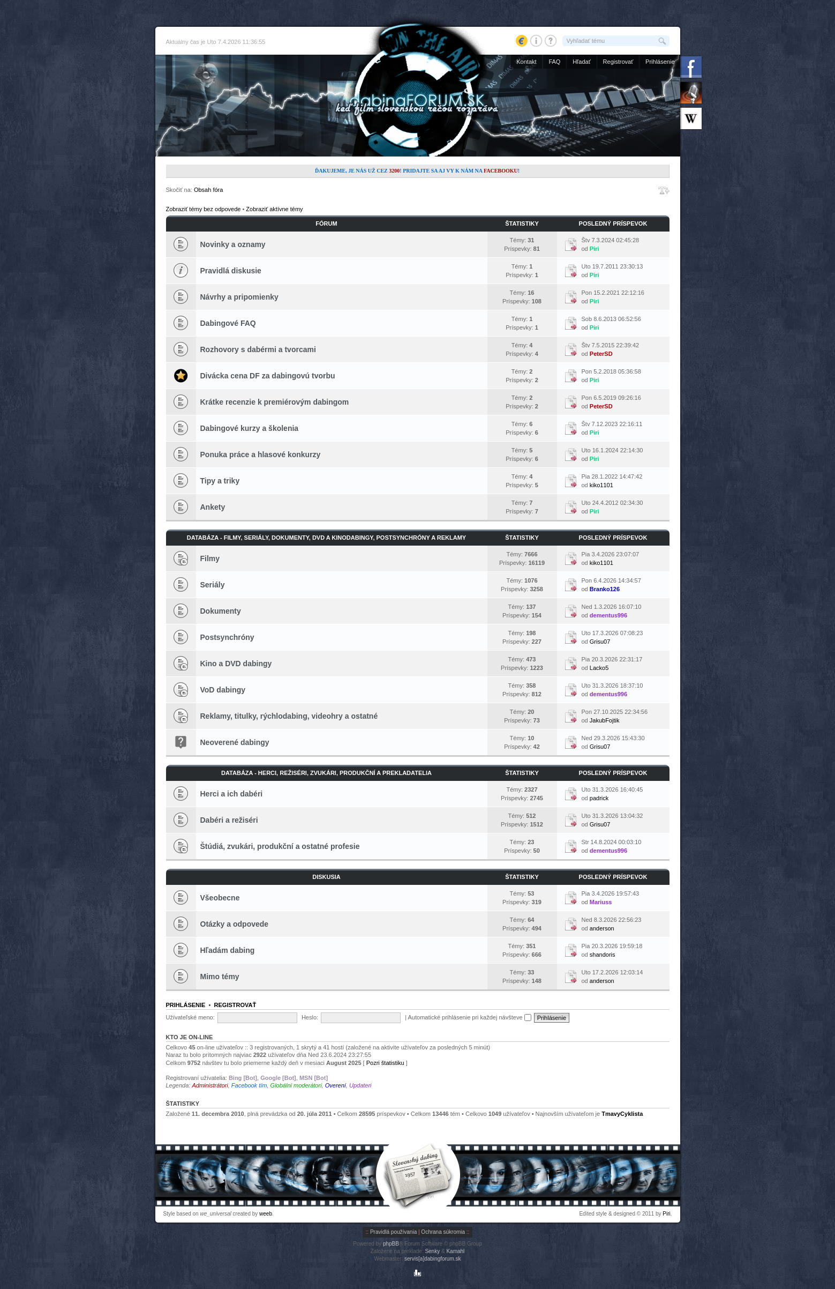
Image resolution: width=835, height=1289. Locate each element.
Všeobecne (220, 897)
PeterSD (601, 354)
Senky (432, 1251)
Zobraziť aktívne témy (274, 209)
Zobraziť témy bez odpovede (203, 209)
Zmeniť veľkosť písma (663, 190)
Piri (594, 248)
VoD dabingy (223, 690)
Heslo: (310, 1017)
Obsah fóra (208, 190)
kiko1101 (601, 485)
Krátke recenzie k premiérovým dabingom (274, 402)
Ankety (212, 507)
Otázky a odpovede (234, 924)
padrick (599, 798)
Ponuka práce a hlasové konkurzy (260, 454)
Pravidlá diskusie (230, 270)
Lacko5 (599, 668)
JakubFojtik (605, 720)
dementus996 (608, 615)
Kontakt (526, 61)
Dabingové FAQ (228, 323)
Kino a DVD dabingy (236, 663)
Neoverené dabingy (234, 742)
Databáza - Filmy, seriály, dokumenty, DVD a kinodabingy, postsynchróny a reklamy (326, 537)
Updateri (360, 1085)
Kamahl (455, 1251)
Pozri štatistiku (385, 1063)
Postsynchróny (227, 637)
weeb (265, 1214)
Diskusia (326, 877)
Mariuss (601, 902)
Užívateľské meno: (190, 1017)
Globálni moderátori (296, 1085)
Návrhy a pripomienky (239, 297)
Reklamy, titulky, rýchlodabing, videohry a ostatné (289, 716)
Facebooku (501, 171)
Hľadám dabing (227, 950)
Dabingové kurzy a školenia (249, 428)
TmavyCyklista (622, 1114)
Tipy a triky (220, 480)
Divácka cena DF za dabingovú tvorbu (267, 375)
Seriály (212, 584)
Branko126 (605, 589)
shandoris (602, 954)
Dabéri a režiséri (229, 820)
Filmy (210, 558)
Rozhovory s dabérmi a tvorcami (258, 349)
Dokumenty (220, 611)
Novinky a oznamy (233, 244)
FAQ (554, 61)
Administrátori (210, 1085)
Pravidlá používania (393, 1232)
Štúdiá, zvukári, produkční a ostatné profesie (280, 846)
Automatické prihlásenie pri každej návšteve (469, 1017)
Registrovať (618, 61)
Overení (335, 1085)
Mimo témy (219, 976)
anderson (602, 928)
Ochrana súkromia (443, 1232)
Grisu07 (600, 641)
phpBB (391, 1244)
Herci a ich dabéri (231, 793)
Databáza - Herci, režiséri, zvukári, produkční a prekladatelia (326, 773)
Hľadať (582, 61)
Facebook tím (249, 1085)
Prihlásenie (659, 61)
